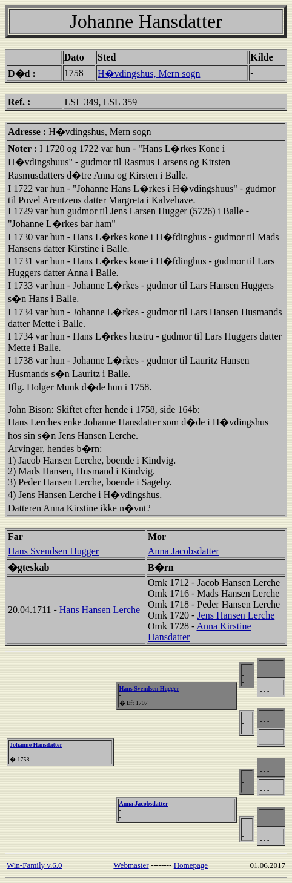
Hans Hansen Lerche (99, 610)
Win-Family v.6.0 (34, 865)
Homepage (191, 865)
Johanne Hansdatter (36, 744)
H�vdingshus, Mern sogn (149, 73)
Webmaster (130, 865)
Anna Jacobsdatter (183, 551)
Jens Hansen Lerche (235, 615)
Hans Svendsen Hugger (53, 551)
